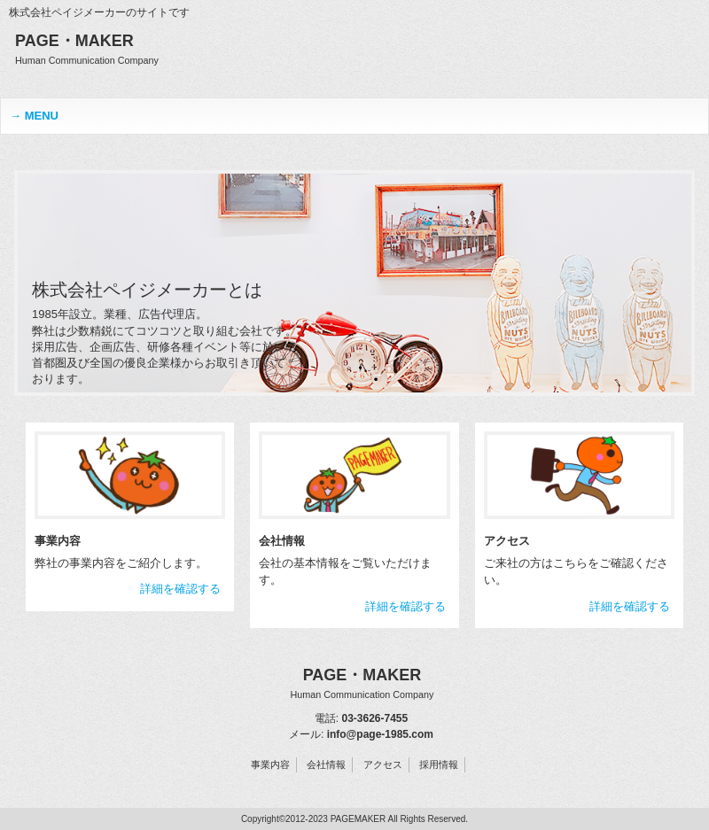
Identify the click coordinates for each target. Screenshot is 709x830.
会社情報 (326, 764)
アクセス (382, 764)
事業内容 (270, 764)
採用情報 (438, 764)
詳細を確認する (180, 588)
